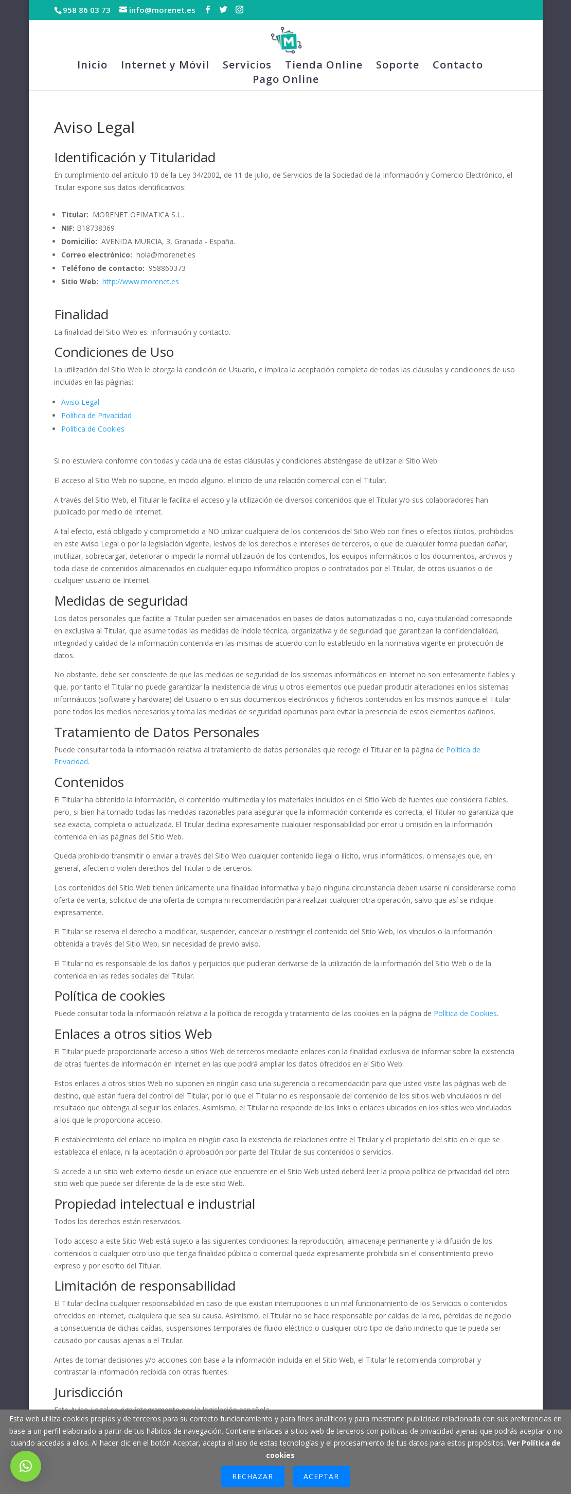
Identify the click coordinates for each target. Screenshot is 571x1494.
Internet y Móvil (165, 66)
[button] (25, 1466)
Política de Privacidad (96, 415)
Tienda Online (324, 66)
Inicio (92, 66)
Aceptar (321, 1476)
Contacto (458, 66)
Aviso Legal (80, 402)
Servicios (247, 66)
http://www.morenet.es (140, 281)
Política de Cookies (92, 429)
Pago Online (286, 81)
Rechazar (252, 1476)
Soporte (397, 66)
